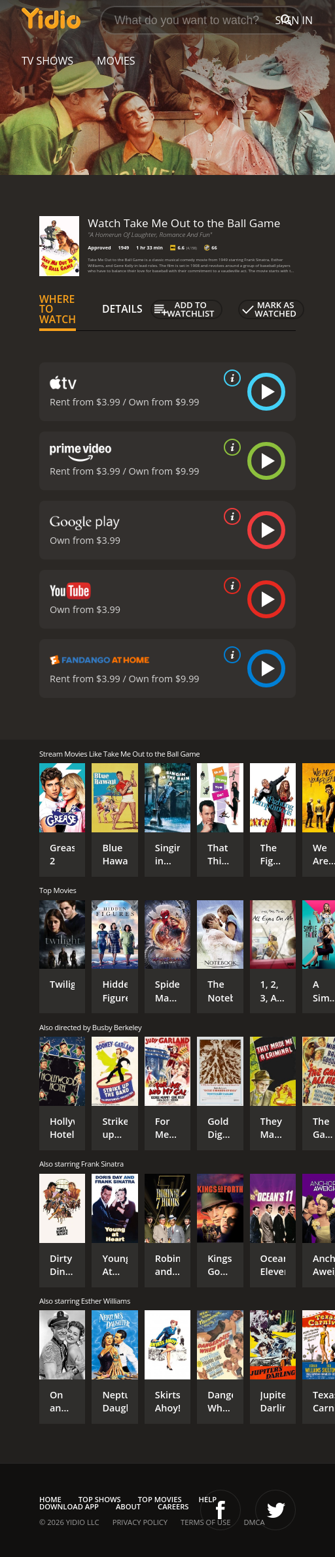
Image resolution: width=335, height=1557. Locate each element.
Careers (173, 1506)
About (128, 1506)
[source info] (230, 378)
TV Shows (47, 61)
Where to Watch (57, 309)
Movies (116, 61)
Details (122, 309)
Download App (69, 1506)
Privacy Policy (140, 1522)
